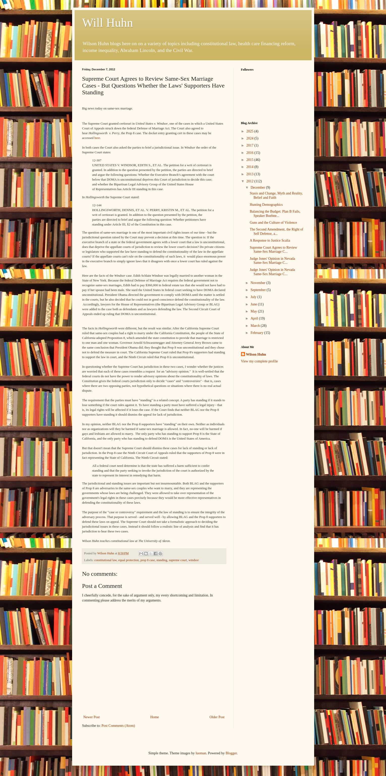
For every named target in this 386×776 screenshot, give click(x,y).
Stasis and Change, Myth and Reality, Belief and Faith (276, 195)
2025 (250, 131)
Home (154, 717)
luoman (201, 753)
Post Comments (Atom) (118, 726)
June (254, 304)
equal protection (128, 560)
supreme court (178, 560)
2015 (250, 160)
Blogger (231, 753)
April (255, 318)
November (258, 283)
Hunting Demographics (266, 205)
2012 (250, 181)
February (257, 333)
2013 (250, 174)
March (256, 326)
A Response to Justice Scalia (270, 240)
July (254, 297)
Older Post (217, 717)
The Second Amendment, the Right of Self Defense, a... (276, 231)
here (97, 138)
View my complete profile (259, 361)
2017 (250, 145)
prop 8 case (147, 560)
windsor (194, 560)
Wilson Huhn (256, 354)
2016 (250, 153)
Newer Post (91, 717)
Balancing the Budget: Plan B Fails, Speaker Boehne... (275, 214)
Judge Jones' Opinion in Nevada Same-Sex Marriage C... (272, 261)
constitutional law (105, 560)
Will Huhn (107, 22)
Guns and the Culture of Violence (273, 222)
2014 (250, 167)
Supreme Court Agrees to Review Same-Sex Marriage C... (273, 250)
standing (162, 560)
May (254, 311)
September (258, 290)
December (258, 187)
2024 (250, 138)
